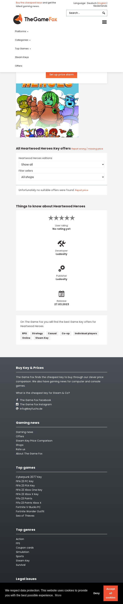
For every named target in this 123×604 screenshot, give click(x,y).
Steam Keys (22, 57)
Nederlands (100, 6)
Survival (20, 565)
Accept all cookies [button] (110, 593)
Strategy (37, 333)
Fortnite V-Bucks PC (28, 507)
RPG (24, 333)
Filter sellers (26, 170)
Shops (19, 445)
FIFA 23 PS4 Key (25, 485)
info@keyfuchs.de (29, 409)
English (102, 3)
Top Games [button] (22, 48)
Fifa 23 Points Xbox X (28, 503)
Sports (20, 556)
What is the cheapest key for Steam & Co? (43, 393)
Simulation (22, 552)
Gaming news (24, 432)
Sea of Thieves (25, 515)
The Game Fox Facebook (33, 400)
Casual (52, 333)
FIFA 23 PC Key (24, 481)
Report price (81, 190)
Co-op (66, 333)
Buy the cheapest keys (29, 2)
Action (20, 539)
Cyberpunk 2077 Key (29, 477)
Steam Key (42, 337)
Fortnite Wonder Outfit (30, 511)
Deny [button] (96, 593)
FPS (18, 543)
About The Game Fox (29, 453)
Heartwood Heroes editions (35, 158)
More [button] (58, 595)
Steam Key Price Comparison (34, 440)
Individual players (86, 333)
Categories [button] (22, 40)
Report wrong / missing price (87, 148)
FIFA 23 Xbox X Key (27, 494)
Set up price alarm (61, 74)
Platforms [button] (21, 31)
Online (26, 337)
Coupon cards (25, 547)
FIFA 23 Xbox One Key (29, 490)
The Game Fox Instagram (34, 404)
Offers (18, 65)
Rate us (20, 449)
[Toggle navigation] (104, 22)
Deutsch (92, 3)
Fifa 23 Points (24, 498)
